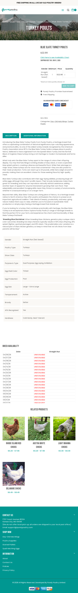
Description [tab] (10, 135)
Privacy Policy (8, 570)
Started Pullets (9, 544)
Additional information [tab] (34, 135)
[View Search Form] (68, 10)
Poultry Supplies (9, 540)
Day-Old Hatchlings (58, 121)
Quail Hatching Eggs (11, 548)
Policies (6, 566)
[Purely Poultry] (10, 10)
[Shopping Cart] (73, 10)
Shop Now (7, 532)
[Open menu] (62, 10)
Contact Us (7, 562)
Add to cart (68, 86)
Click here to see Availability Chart (54, 57)
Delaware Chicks (13, 488)
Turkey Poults (39, 28)
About (5, 558)
